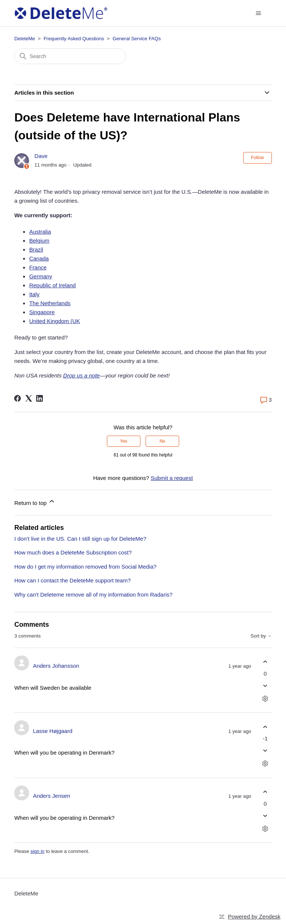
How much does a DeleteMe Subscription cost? (72, 552)
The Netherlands (49, 303)
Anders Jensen (51, 796)
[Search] (70, 56)
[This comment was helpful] (265, 661)
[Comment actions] (265, 698)
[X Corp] (28, 398)
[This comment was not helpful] (265, 685)
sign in (38, 851)
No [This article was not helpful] (162, 441)
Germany (40, 276)
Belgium (39, 240)
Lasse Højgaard (52, 731)
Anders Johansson (56, 666)
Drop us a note (81, 375)
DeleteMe (24, 38)
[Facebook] (17, 398)
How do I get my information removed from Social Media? (85, 566)
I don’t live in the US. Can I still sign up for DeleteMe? (80, 538)
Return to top (34, 501)
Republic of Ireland (52, 285)
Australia (40, 231)
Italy (34, 294)
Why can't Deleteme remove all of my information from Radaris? (93, 594)
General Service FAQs (136, 38)
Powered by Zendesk (254, 916)
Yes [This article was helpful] (123, 441)
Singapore (41, 312)
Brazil (36, 249)
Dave (41, 156)
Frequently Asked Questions (74, 38)
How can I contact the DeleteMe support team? (72, 580)
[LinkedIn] (39, 398)
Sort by (261, 636)
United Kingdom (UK (54, 321)
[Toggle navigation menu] (258, 13)
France (38, 267)
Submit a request (171, 478)
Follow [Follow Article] (257, 157)
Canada (39, 258)
